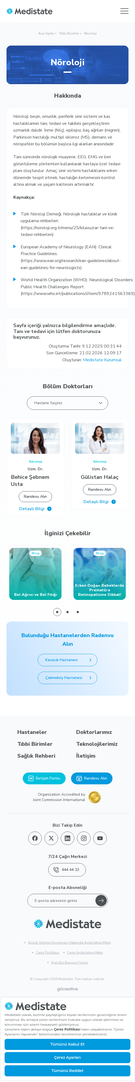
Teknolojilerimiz (97, 744)
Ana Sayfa (46, 33)
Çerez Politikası (47, 952)
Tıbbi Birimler (69, 33)
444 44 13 (66, 870)
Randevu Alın (35, 496)
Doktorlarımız (94, 732)
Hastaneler (32, 732)
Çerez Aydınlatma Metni (85, 952)
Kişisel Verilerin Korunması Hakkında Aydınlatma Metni (69, 942)
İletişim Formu (44, 778)
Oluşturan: (92, 360)
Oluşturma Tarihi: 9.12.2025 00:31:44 (85, 346)
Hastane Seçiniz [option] (48, 403)
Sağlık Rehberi (36, 756)
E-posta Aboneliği (68, 888)
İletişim (85, 756)
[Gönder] (101, 900)
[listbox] (67, 403)
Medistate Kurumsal (102, 360)
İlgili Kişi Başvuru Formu (69, 962)
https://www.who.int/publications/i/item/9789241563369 (78, 294)
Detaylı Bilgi (35, 509)
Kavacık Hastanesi (69, 660)
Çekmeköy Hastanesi (69, 678)
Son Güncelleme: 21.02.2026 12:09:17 (84, 353)
